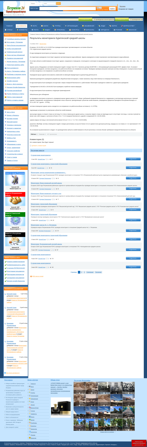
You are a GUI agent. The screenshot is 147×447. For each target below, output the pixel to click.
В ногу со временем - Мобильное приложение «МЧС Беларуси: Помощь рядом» (14, 422)
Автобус (59, 387)
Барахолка (42, 444)
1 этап (66, 383)
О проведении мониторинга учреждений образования (49, 164)
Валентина (43, 44)
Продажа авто (65, 444)
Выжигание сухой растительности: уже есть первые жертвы (15, 408)
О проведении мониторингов (41, 155)
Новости (37, 34)
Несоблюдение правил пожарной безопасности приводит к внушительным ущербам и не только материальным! (15, 401)
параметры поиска (102, 9)
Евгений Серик (41, 159)
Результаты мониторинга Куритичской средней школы (76, 34)
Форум (80, 444)
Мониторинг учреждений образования (44, 204)
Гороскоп (107, 444)
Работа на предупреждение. (13, 414)
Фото (71, 444)
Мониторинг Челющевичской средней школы (46, 244)
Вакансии (30, 444)
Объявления (19, 444)
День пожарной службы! (12, 427)
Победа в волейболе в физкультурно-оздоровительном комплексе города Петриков (15, 385)
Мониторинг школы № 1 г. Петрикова (43, 225)
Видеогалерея (100, 444)
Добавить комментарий (39, 145)
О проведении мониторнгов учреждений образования (49, 235)
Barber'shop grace (56, 385)
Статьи (48, 444)
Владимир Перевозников (45, 178)
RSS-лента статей (37, 276)
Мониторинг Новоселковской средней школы (46, 183)
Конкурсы (113, 444)
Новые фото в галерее (107, 432)
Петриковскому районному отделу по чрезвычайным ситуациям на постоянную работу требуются (15, 393)
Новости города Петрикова (15, 336)
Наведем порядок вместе (12, 411)
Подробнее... (133, 159)
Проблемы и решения (89, 444)
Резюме (36, 444)
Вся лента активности (12, 373)
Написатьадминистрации (139, 443)
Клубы (59, 444)
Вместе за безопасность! (12, 417)
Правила (12, 444)
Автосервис (54, 393)
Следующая (90, 272)
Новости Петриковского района (50, 34)
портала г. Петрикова (26, 443)
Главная (32, 34)
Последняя (98, 272)
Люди (75, 444)
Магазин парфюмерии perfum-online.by (86, 443)
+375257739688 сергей (57, 383)
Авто (56, 387)
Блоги (25, 444)
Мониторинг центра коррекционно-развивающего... (48, 172)
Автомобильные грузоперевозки (60, 391)
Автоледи (60, 389)
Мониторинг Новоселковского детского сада (46, 193)
